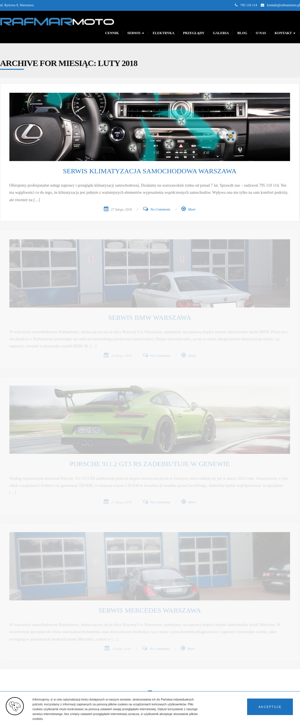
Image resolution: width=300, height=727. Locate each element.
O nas (261, 33)
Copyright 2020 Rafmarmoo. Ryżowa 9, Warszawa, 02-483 (40, 719)
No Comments (160, 209)
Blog (242, 33)
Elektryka (163, 33)
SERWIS (135, 33)
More (191, 209)
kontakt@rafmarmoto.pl (283, 5)
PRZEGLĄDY (193, 33)
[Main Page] (57, 21)
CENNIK (112, 33)
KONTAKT (285, 33)
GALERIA (221, 33)
